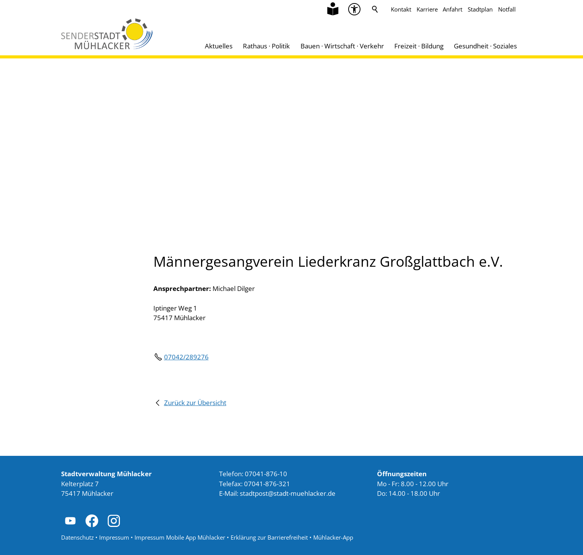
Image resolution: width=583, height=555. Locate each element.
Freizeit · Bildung (418, 46)
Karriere (427, 9)
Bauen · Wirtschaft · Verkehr (342, 46)
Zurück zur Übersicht (195, 402)
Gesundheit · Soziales (485, 46)
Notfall (507, 9)
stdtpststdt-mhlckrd (288, 493)
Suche (375, 9)
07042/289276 (186, 356)
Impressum (114, 537)
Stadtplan (480, 9)
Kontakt (401, 9)
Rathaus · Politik (266, 46)
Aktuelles (219, 46)
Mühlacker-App (333, 537)
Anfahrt (452, 9)
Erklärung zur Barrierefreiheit (269, 537)
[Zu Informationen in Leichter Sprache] (333, 9)
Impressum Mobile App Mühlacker (180, 537)
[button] (70, 521)
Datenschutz (77, 537)
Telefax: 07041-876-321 (254, 483)
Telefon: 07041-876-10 (253, 473)
